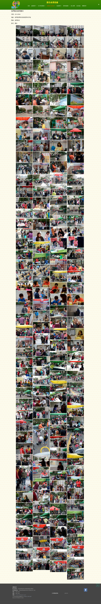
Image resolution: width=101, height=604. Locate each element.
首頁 (29, 5)
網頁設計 (13, 597)
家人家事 (73, 5)
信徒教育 (59, 5)
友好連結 (78, 5)
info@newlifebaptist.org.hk (20, 594)
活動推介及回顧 (51, 5)
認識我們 (33, 5)
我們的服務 (66, 5)
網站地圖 (29, 596)
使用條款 (25, 596)
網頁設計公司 (20, 597)
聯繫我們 (84, 5)
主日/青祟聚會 (41, 5)
